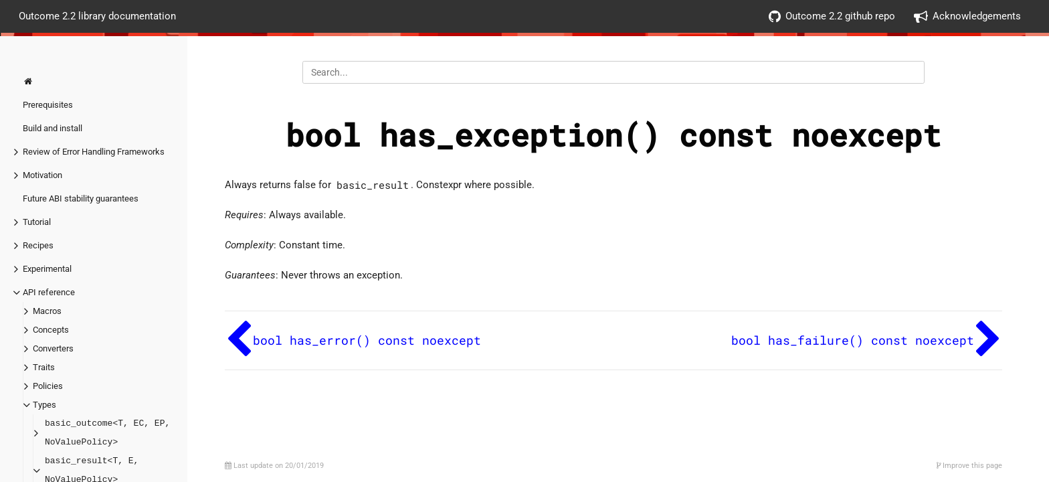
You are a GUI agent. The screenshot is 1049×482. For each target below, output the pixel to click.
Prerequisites (48, 105)
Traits (44, 367)
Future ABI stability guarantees (80, 198)
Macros (47, 311)
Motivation (42, 175)
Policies (48, 386)
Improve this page (969, 465)
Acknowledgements (967, 16)
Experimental (47, 269)
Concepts (51, 330)
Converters (53, 348)
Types (44, 405)
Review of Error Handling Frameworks (94, 152)
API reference (49, 292)
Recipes (38, 245)
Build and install (52, 128)
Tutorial (37, 222)
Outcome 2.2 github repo (832, 16)
